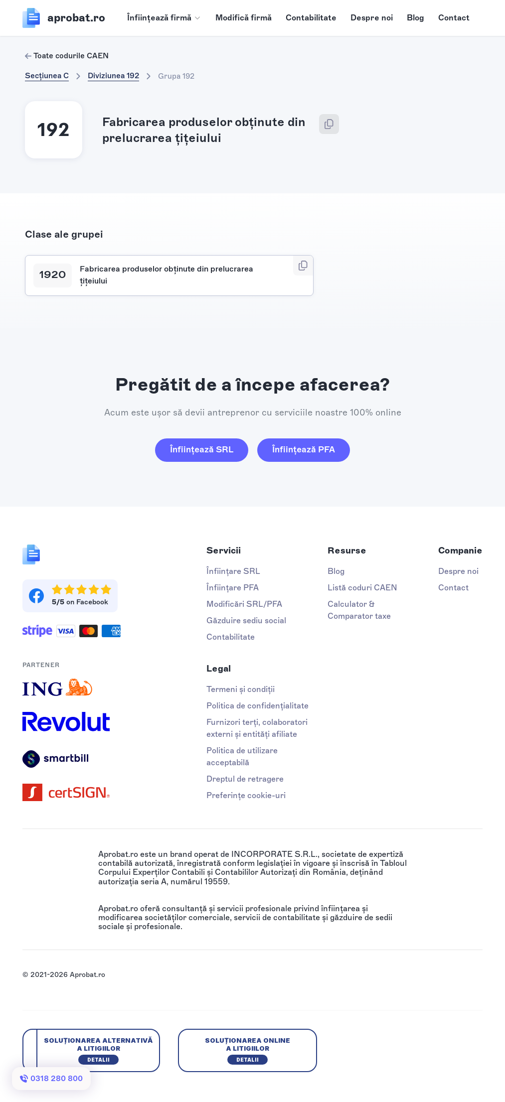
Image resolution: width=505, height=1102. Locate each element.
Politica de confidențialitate (257, 705)
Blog (415, 17)
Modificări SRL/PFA (244, 604)
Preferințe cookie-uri (246, 795)
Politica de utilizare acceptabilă (242, 756)
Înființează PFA (303, 449)
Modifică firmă (243, 17)
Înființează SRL (201, 449)
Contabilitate (311, 17)
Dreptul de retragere (245, 779)
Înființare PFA (232, 587)
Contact (454, 17)
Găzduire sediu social (246, 620)
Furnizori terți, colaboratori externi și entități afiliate (257, 728)
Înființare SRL (233, 571)
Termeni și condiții (240, 689)
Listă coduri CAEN (362, 587)
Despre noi (371, 17)
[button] (164, 18)
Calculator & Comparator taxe (359, 610)
